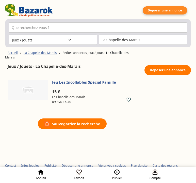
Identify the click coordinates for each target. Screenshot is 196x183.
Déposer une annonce (165, 10)
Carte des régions (165, 165)
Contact (10, 165)
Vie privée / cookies (112, 165)
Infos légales (30, 165)
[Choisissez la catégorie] (41, 40)
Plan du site (139, 165)
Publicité (50, 165)
